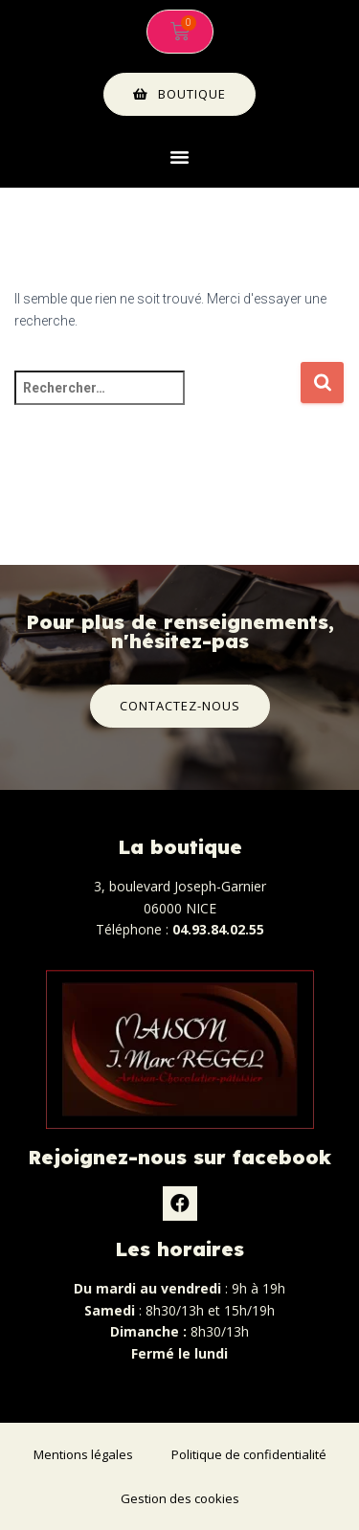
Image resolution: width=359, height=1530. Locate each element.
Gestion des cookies (180, 1498)
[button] (179, 156)
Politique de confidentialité (248, 1454)
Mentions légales (83, 1454)
